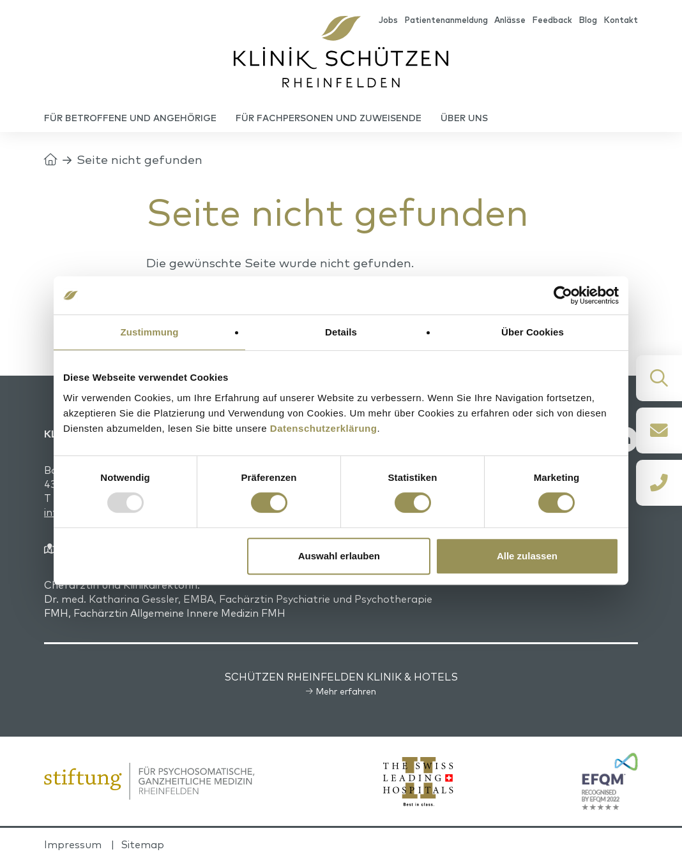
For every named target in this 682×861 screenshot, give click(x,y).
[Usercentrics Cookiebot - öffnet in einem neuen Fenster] (563, 295)
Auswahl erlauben (339, 555)
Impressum (73, 844)
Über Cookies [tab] (532, 332)
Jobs (388, 20)
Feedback (552, 20)
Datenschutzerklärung (323, 428)
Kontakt (620, 20)
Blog (588, 20)
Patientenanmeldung (446, 20)
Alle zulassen (527, 555)
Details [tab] (341, 332)
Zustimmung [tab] (150, 332)
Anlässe (510, 20)
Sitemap (142, 844)
